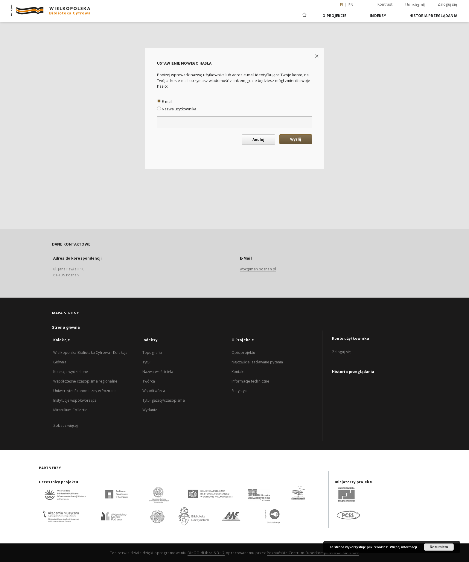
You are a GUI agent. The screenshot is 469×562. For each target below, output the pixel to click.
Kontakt (238, 371)
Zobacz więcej (65, 425)
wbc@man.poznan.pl (258, 269)
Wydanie (149, 409)
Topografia (152, 352)
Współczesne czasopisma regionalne (85, 381)
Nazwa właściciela (157, 371)
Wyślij (295, 139)
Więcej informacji (403, 547)
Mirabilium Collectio (70, 409)
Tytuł (146, 362)
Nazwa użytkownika (176, 109)
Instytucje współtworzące (75, 400)
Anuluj (258, 139)
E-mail (164, 101)
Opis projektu (243, 352)
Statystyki (239, 390)
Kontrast (384, 4)
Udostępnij (415, 4)
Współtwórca (153, 390)
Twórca (148, 381)
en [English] (350, 5)
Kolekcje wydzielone (70, 371)
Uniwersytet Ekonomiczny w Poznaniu (85, 390)
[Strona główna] (304, 15)
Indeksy (378, 15)
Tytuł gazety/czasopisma (163, 400)
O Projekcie (334, 15)
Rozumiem (439, 547)
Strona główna (66, 327)
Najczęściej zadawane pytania (257, 362)
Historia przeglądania (433, 15)
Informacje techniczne (250, 381)
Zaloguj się (447, 4)
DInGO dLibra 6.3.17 (206, 552)
